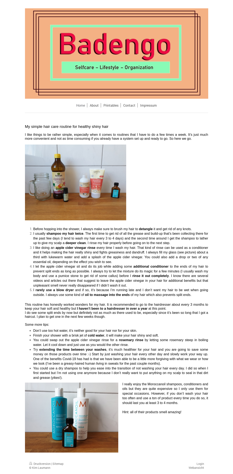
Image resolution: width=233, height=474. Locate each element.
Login (200, 464)
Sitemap (58, 464)
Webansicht (196, 468)
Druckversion (40, 464)
